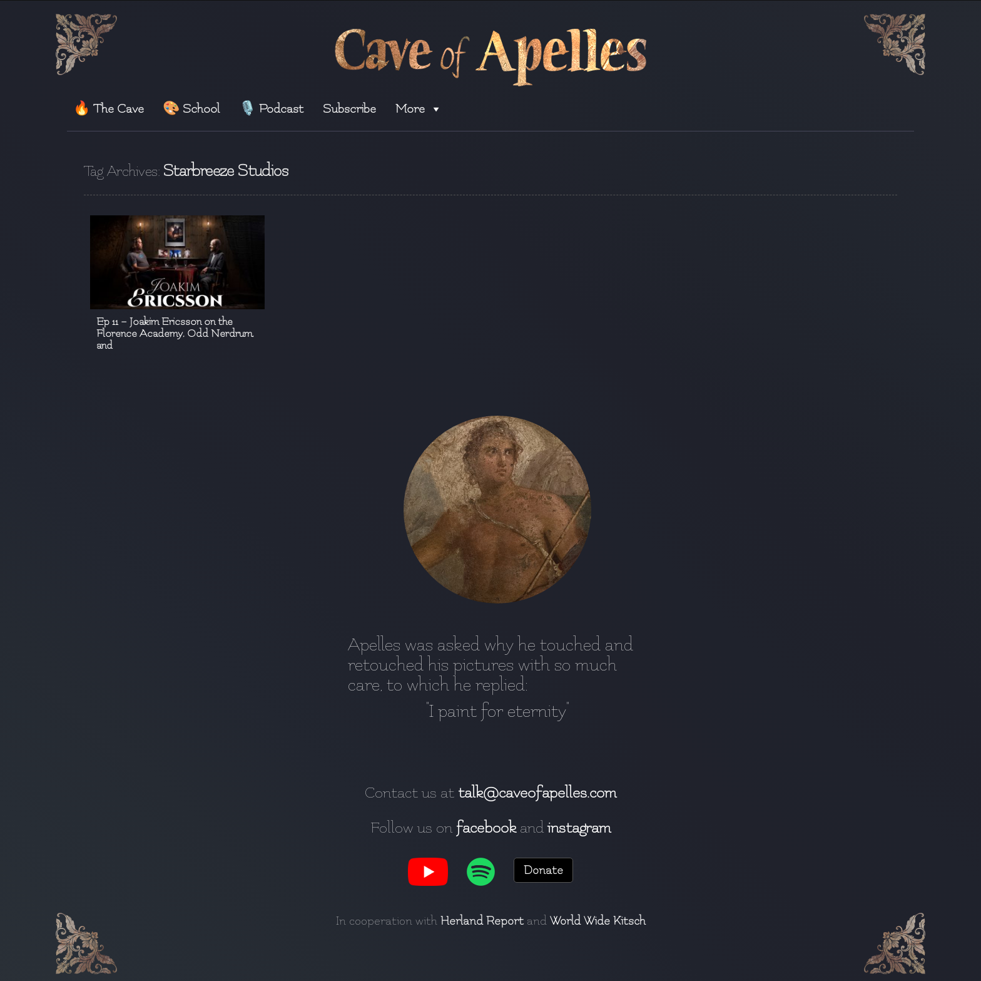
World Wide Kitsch (598, 921)
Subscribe (349, 108)
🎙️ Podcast (271, 108)
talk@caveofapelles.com (537, 792)
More (418, 108)
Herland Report (482, 921)
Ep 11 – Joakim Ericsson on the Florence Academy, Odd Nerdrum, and (175, 333)
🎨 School (191, 108)
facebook (486, 827)
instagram (579, 827)
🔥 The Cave (108, 108)
